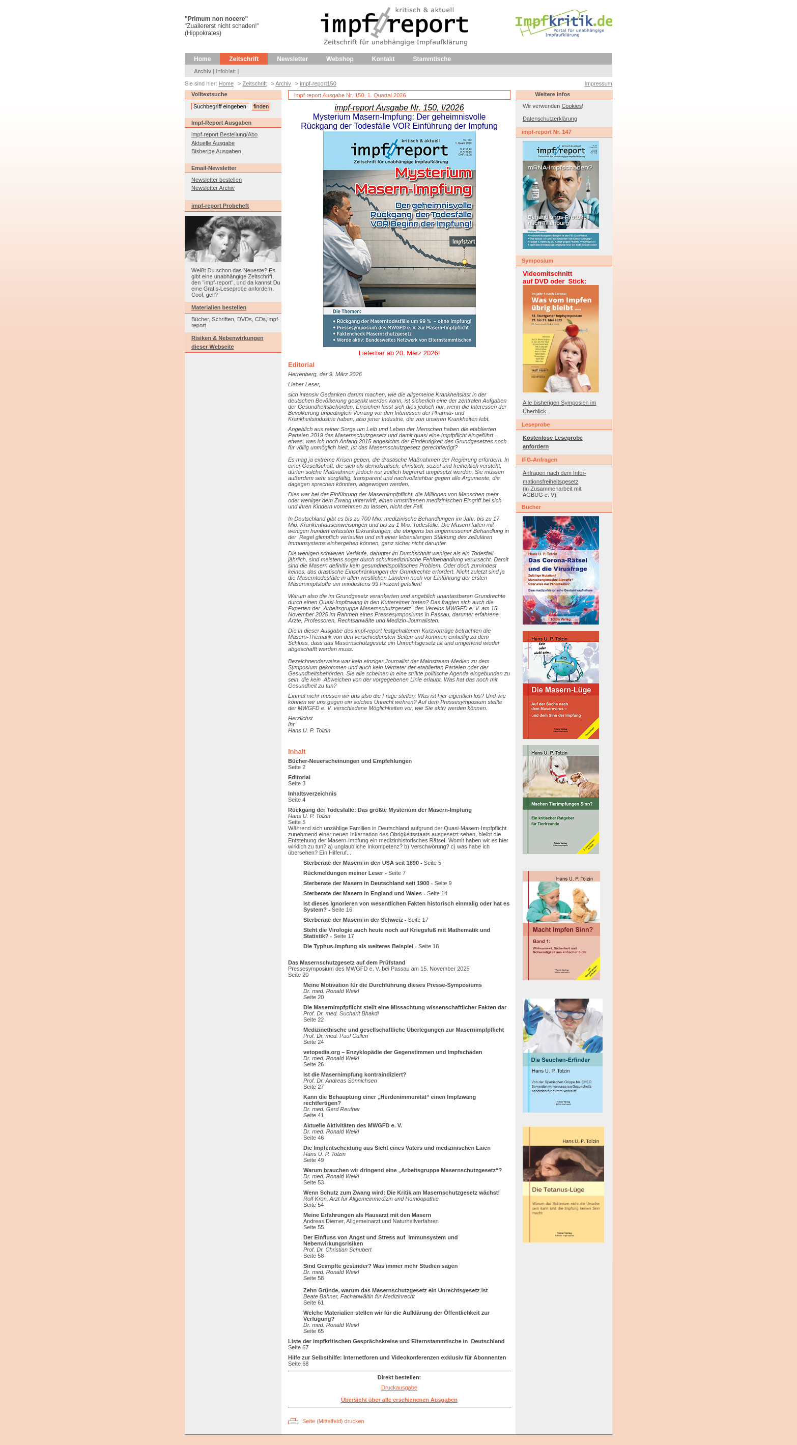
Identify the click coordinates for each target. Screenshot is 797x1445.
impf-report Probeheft (220, 206)
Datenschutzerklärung (550, 119)
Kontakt (383, 59)
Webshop (340, 59)
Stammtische (432, 59)
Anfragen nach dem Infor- (554, 473)
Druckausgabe (399, 1387)
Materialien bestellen (218, 307)
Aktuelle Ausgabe (213, 143)
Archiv (202, 71)
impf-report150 (318, 83)
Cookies (571, 106)
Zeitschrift (244, 59)
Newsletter (292, 59)
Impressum (598, 83)
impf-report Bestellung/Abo (224, 134)
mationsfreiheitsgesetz (550, 481)
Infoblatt (226, 71)
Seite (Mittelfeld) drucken (333, 1421)
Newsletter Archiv (213, 188)
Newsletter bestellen (216, 180)
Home (202, 59)
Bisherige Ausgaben (216, 151)
